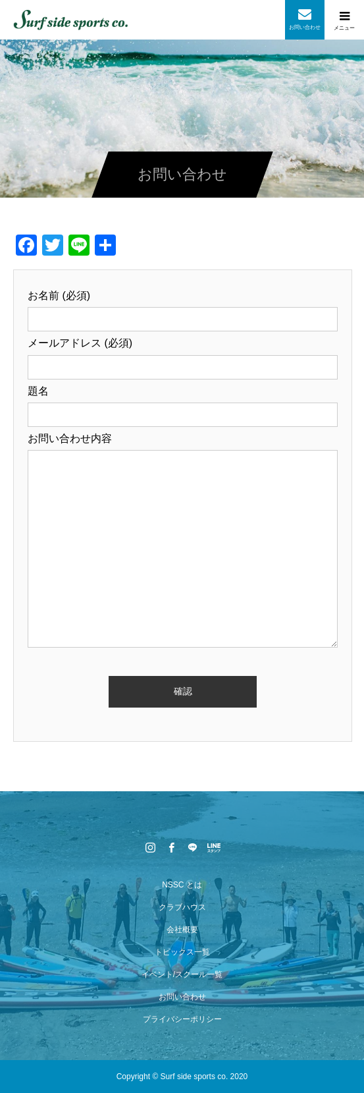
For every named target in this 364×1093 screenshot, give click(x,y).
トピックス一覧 (182, 952)
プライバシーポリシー (182, 1019)
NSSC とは (182, 884)
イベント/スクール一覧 (182, 974)
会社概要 (182, 929)
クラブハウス (182, 907)
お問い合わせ (182, 996)
